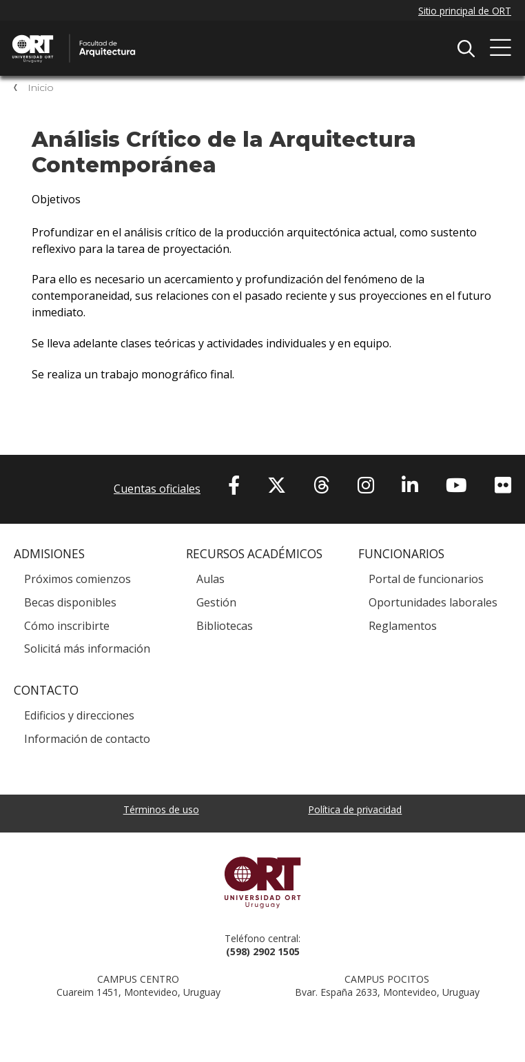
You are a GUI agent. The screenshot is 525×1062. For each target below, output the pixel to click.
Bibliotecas (224, 625)
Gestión (216, 602)
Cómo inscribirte (67, 625)
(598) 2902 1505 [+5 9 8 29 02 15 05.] (263, 951)
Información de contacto (87, 738)
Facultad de (155, 36)
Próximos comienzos (77, 578)
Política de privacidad (355, 809)
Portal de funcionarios (426, 578)
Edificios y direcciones (79, 715)
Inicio (41, 87)
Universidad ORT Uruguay (262, 882)
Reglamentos (403, 625)
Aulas (210, 578)
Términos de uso (161, 809)
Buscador (466, 48)
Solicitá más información (87, 648)
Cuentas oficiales (157, 488)
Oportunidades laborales (433, 602)
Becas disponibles (70, 602)
